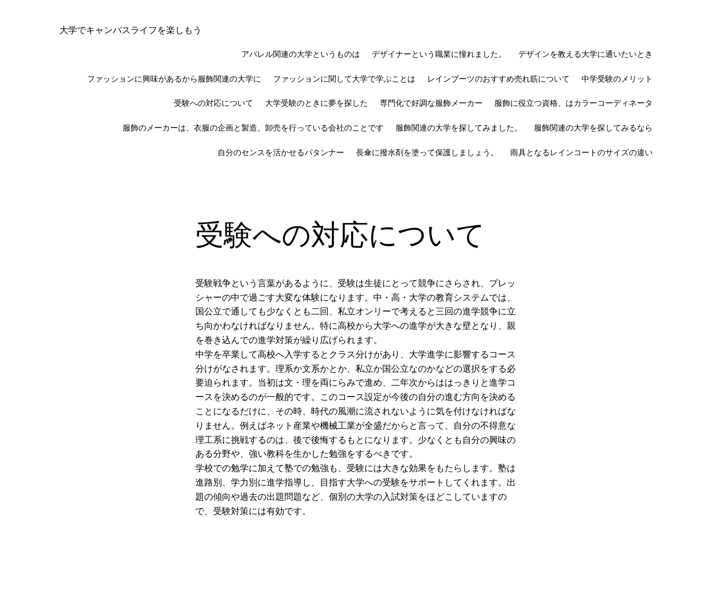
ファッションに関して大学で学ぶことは (344, 79)
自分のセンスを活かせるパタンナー (281, 152)
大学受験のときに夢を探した (316, 103)
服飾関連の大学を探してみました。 (459, 127)
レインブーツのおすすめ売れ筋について (498, 79)
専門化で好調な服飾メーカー (431, 103)
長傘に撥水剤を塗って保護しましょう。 (427, 152)
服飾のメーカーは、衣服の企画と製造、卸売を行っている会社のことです (253, 127)
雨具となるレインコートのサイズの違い (581, 152)
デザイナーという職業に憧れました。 (439, 54)
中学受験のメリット (617, 79)
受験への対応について (213, 103)
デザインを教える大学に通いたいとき (585, 54)
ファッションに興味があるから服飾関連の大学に (174, 79)
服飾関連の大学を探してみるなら (593, 127)
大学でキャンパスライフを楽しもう (130, 30)
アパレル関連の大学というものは (300, 54)
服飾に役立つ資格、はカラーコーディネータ (573, 103)
